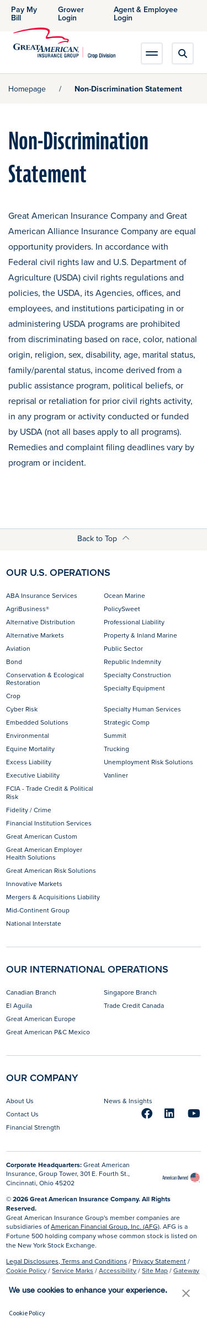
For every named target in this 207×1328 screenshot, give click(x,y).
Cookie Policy (26, 1270)
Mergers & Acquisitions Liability (53, 896)
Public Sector (123, 648)
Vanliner (116, 775)
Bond (14, 661)
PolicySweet (122, 608)
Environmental (27, 735)
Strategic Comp (127, 722)
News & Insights (128, 1100)
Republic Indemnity (132, 661)
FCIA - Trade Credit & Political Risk (49, 792)
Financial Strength (33, 1127)
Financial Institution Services (49, 823)
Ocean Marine (124, 595)
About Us (20, 1100)
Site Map (155, 1270)
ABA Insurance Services (41, 595)
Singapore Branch (130, 992)
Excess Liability (28, 761)
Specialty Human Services (142, 709)
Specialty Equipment (134, 688)
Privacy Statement (159, 1261)
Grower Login (71, 13)
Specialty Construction (137, 674)
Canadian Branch (31, 992)
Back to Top (103, 538)
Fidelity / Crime (28, 809)
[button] (186, 1293)
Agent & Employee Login (146, 13)
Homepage (27, 88)
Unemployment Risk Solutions (148, 761)
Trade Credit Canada (134, 1005)
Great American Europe (41, 1018)
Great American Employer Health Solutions (44, 853)
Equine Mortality (30, 748)
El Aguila (19, 1005)
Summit (115, 735)
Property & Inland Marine (140, 635)
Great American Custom (41, 836)
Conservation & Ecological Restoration (45, 678)
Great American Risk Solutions (51, 870)
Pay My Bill (24, 13)
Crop (13, 695)
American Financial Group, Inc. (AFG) (105, 1226)
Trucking (116, 748)
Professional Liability (134, 622)
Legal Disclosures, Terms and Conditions (66, 1261)
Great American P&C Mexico (48, 1032)
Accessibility (117, 1270)
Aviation (18, 648)
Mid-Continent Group (38, 910)
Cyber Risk (22, 709)
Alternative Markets (35, 635)
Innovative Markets (34, 883)
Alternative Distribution (40, 622)
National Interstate (33, 923)
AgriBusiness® (27, 608)
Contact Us (22, 1114)
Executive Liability (33, 775)
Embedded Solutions (37, 722)
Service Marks (72, 1270)
